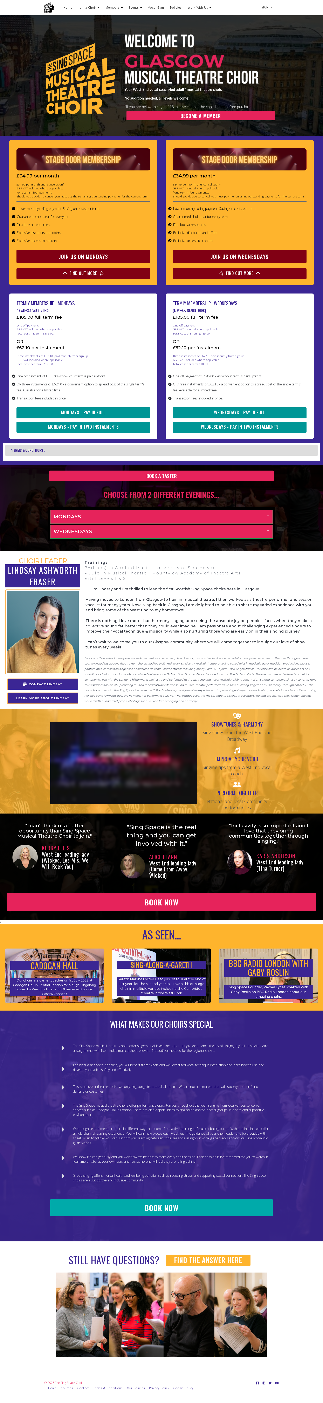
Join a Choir (89, 7)
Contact (83, 1388)
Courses (67, 1388)
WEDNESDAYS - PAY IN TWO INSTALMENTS (240, 426)
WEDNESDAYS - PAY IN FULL (239, 412)
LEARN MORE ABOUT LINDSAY (42, 698)
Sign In (267, 7)
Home (68, 7)
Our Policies (136, 1388)
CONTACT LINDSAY (42, 684)
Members (114, 7)
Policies (176, 7)
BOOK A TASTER (161, 475)
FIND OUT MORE (83, 273)
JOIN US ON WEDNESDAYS (240, 256)
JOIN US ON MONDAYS (83, 256)
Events (135, 7)
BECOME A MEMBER (200, 115)
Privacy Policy (159, 1388)
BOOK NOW (161, 902)
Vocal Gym (156, 7)
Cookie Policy (183, 1388)
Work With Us (199, 7)
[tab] (161, 517)
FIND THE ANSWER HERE (208, 1260)
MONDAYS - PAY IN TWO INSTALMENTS (83, 426)
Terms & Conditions (108, 1388)
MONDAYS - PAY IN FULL (83, 412)
